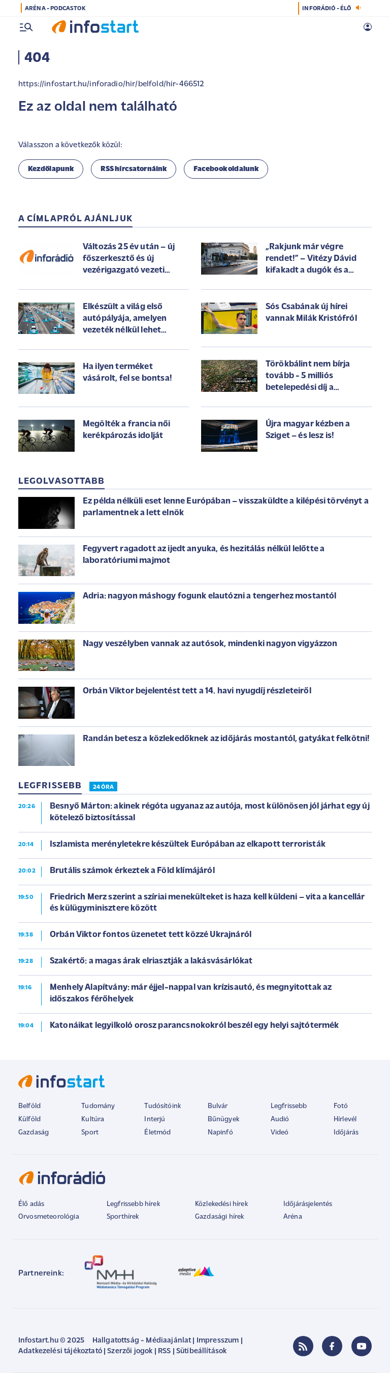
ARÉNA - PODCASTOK (55, 9)
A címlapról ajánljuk (75, 219)
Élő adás (31, 1204)
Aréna (292, 1217)
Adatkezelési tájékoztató (60, 1351)
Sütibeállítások (201, 1351)
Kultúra (92, 1119)
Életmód (157, 1132)
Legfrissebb (289, 1106)
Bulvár (218, 1106)
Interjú (154, 1119)
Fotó (341, 1106)
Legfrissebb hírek (133, 1204)
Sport (90, 1132)
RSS (164, 1351)
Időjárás (346, 1132)
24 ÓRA (103, 787)
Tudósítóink (162, 1106)
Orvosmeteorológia (48, 1217)
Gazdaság (33, 1132)
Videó (280, 1132)
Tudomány (98, 1106)
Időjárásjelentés (308, 1204)
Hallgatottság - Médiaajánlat (141, 1341)
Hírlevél (345, 1119)
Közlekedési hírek (221, 1204)
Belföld (29, 1106)
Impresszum (218, 1341)
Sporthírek (123, 1217)
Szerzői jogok (129, 1351)
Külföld (29, 1119)
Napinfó (220, 1132)
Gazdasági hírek (219, 1217)
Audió (280, 1119)
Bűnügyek (223, 1119)
